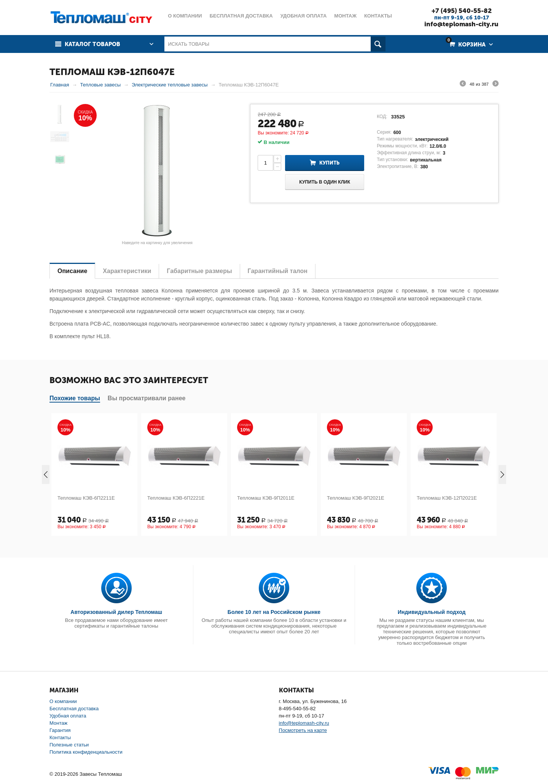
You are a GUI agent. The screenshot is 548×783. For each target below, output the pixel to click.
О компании (63, 701)
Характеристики (127, 271)
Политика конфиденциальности (86, 752)
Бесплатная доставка (74, 708)
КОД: (382, 116)
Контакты (60, 737)
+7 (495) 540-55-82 (462, 10)
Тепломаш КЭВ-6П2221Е (176, 498)
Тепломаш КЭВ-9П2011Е (266, 498)
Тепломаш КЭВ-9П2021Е (355, 498)
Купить (329, 163)
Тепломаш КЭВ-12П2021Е (447, 498)
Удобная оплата (67, 716)
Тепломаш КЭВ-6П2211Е (86, 498)
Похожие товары (74, 398)
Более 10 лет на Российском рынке (274, 612)
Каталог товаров (92, 44)
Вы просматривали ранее (147, 398)
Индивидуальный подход (431, 612)
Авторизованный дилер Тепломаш (116, 612)
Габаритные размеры (199, 271)
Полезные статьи (69, 745)
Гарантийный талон (277, 271)
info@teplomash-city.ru (461, 24)
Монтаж (58, 723)
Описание (72, 271)
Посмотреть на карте (303, 730)
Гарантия (59, 730)
